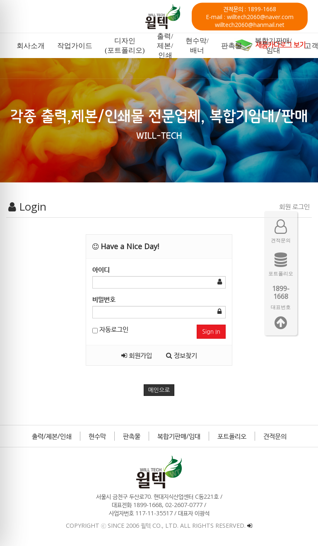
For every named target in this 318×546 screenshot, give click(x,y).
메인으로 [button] (159, 390)
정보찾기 (181, 355)
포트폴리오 (231, 436)
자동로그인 (110, 329)
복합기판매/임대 (178, 436)
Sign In (211, 332)
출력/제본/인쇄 (52, 436)
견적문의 (275, 436)
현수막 (97, 436)
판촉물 (131, 436)
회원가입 (136, 355)
